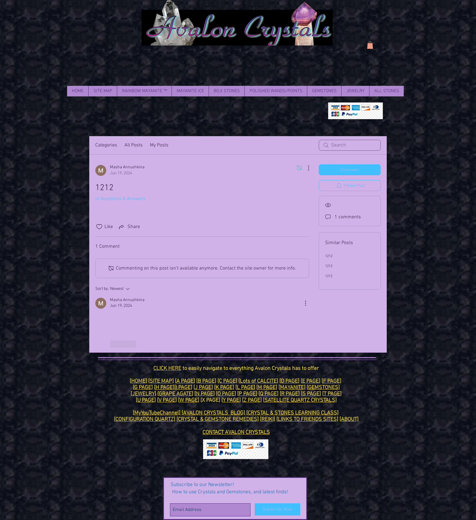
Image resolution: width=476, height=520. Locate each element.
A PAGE (184, 381)
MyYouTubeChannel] (158, 413)
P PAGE (247, 394)
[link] (370, 45)
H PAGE (164, 387)
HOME (138, 381)
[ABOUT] (349, 419)
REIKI (267, 419)
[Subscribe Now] (277, 509)
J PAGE (203, 387)
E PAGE (310, 381)
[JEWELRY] (143, 394)
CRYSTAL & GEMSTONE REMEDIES (217, 419)
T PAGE (332, 394)
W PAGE (188, 400)
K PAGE (224, 387)
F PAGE (331, 381)
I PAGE (183, 387)
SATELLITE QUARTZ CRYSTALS (299, 400)
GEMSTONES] (324, 387)
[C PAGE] (227, 381)
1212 (328, 256)
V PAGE (166, 400)
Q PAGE (268, 394)
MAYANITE (292, 387)
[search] (350, 145)
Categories (106, 145)
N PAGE (204, 394)
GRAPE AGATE (175, 394)
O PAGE (225, 394)
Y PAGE (231, 400)
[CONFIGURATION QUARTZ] (144, 419)
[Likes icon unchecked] (99, 226)
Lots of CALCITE (258, 381)
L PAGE (245, 387)
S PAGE (310, 394)
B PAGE (206, 381)
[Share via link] (129, 226)
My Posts (159, 145)
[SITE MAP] (161, 381)
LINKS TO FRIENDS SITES (307, 419)
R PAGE (289, 394)
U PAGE (145, 400)
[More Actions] (305, 168)
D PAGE (289, 381)
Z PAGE (251, 400)
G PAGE (142, 387)
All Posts (133, 145)
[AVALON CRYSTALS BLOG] (214, 413)
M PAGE (267, 387)
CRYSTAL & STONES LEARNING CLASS (292, 413)
